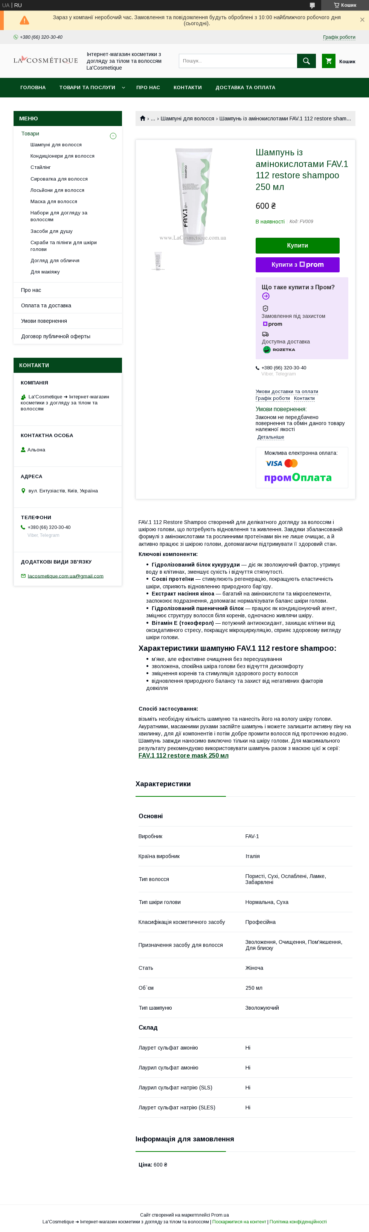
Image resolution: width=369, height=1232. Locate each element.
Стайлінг (40, 167)
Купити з (297, 264)
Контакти (188, 87)
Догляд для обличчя (54, 260)
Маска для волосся (53, 201)
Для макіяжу (45, 272)
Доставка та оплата (245, 87)
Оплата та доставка (46, 305)
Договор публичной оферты (55, 336)
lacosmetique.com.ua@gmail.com (66, 576)
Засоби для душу (51, 231)
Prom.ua (220, 1215)
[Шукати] (306, 61)
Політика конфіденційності (298, 1221)
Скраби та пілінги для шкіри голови (63, 246)
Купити (297, 245)
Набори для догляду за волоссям (58, 216)
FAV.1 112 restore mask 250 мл (184, 755)
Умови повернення (44, 321)
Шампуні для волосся (187, 118)
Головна (33, 87)
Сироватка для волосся (59, 179)
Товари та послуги (87, 87)
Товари (30, 134)
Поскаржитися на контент (239, 1221)
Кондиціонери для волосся (62, 156)
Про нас (148, 87)
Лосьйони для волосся (57, 190)
